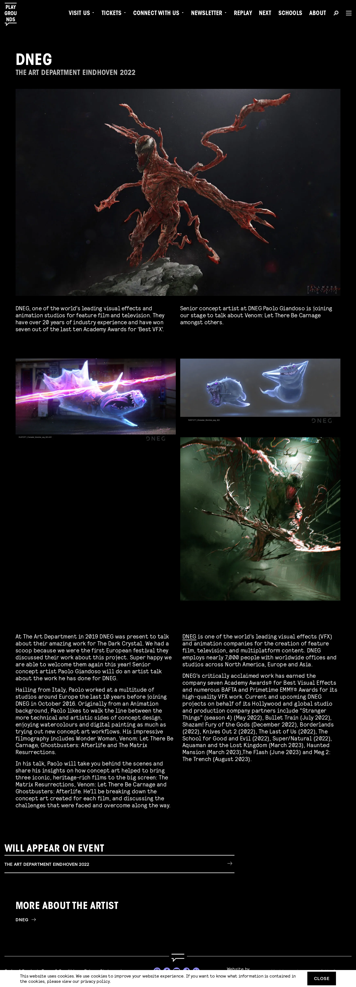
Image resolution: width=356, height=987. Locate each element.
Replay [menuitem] (243, 14)
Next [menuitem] (265, 14)
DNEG (189, 634)
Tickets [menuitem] (112, 14)
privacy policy (95, 981)
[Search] (336, 14)
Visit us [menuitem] (79, 14)
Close (322, 978)
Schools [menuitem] (290, 14)
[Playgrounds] (13, 14)
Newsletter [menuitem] (206, 14)
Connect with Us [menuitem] (156, 14)
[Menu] (347, 13)
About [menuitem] (317, 14)
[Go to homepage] (178, 958)
